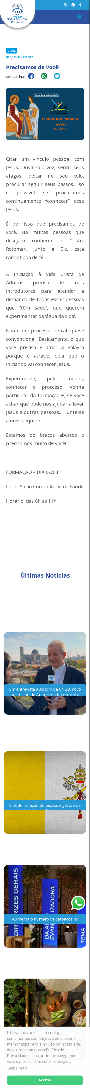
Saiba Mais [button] (17, 1068)
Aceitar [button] (45, 1080)
